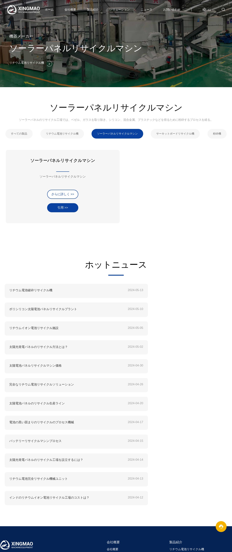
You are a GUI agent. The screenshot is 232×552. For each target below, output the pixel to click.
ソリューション (119, 9)
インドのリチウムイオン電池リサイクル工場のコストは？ (163, 380)
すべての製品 (17, 132)
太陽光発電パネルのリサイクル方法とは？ (152, 306)
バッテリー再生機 (62, 471)
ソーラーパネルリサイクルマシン (117, 132)
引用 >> (38, 203)
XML (172, 493)
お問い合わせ (172, 9)
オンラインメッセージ (183, 479)
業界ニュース (115, 479)
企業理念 (112, 445)
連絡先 (173, 472)
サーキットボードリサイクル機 (177, 132)
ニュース (146, 9)
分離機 (173, 452)
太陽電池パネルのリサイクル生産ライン (35, 343)
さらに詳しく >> (38, 190)
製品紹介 (93, 9)
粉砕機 (219, 132)
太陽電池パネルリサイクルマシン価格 (34, 324)
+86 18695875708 (28, 459)
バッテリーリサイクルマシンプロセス (34, 361)
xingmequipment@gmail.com (37, 445)
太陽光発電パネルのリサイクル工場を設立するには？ (160, 361)
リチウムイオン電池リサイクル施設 (32, 306)
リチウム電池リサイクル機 (61, 132)
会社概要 (70, 9)
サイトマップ (178, 486)
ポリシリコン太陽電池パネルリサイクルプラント (157, 287)
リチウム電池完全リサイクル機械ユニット (36, 380)
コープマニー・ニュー (121, 472)
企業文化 (112, 438)
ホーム (49, 9)
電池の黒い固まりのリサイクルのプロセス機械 (155, 343)
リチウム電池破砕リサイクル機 (29, 287)
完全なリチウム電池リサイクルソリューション (155, 324)
